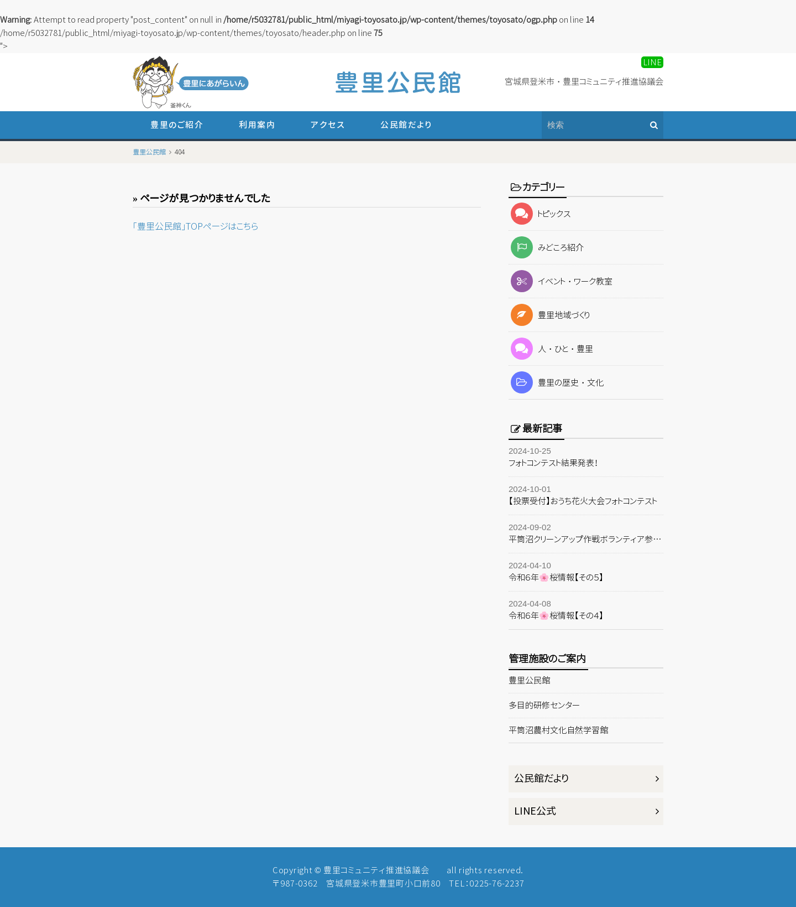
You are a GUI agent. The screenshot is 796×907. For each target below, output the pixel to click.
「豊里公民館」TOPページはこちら (195, 226)
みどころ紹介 (546, 247)
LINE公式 (535, 811)
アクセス (328, 125)
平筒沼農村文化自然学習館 (558, 730)
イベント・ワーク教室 (560, 281)
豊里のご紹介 (176, 125)
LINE (652, 62)
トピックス (540, 214)
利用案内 (257, 125)
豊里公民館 (529, 680)
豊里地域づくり (549, 315)
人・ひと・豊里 (551, 349)
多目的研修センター (544, 705)
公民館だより (406, 125)
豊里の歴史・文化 (556, 382)
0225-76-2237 (496, 883)
